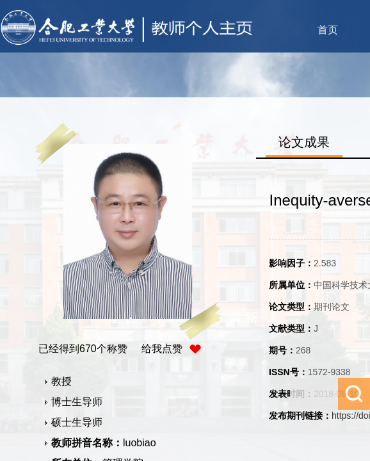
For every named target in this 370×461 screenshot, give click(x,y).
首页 (328, 29)
